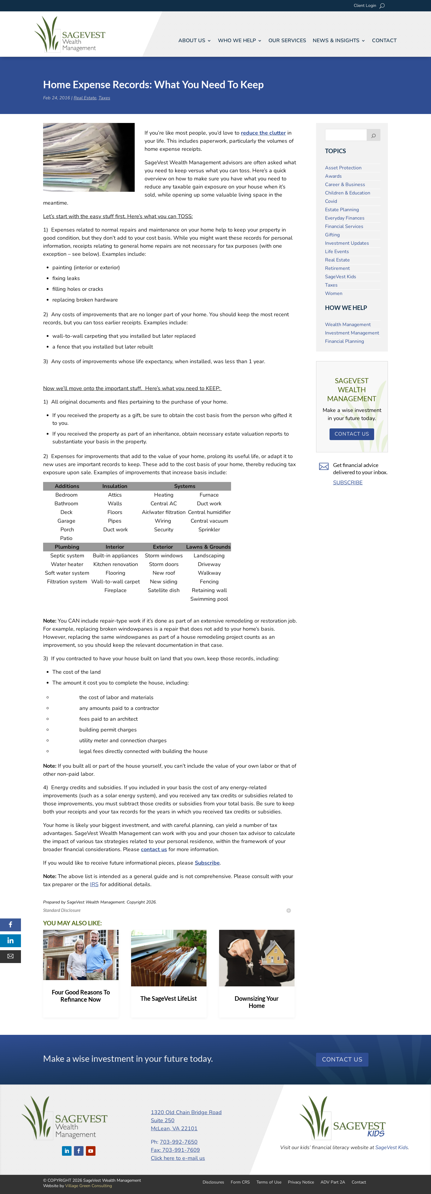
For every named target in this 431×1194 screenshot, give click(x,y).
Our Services (287, 40)
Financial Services (344, 226)
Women (333, 293)
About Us (191, 40)
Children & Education (347, 193)
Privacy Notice (301, 1181)
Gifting (332, 235)
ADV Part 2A (333, 1181)
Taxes (104, 98)
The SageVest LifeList (168, 998)
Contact (384, 40)
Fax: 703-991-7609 (175, 1150)
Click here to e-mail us (178, 1158)
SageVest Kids (340, 276)
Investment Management (352, 333)
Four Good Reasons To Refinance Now (81, 995)
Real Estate (85, 98)
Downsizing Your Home (257, 1002)
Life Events (337, 251)
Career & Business (345, 184)
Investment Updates (347, 243)
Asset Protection (343, 168)
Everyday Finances (345, 218)
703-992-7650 (179, 1142)
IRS (94, 884)
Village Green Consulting (88, 1186)
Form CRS (240, 1181)
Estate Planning (342, 209)
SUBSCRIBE (348, 482)
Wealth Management (348, 324)
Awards (333, 176)
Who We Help (237, 40)
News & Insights (336, 40)
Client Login (365, 6)
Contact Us (352, 434)
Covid (331, 201)
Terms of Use (269, 1181)
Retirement (337, 268)
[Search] (373, 135)
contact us (154, 849)
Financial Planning (344, 341)
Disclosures (213, 1181)
